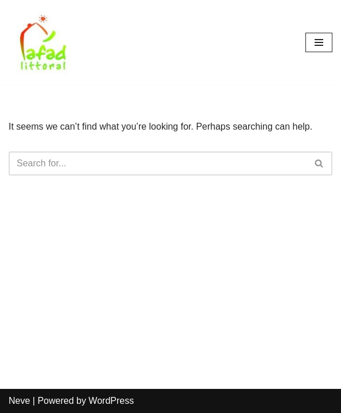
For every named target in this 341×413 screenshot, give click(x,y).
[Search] (158, 163)
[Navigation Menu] (318, 42)
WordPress (111, 401)
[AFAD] (43, 42)
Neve (19, 401)
